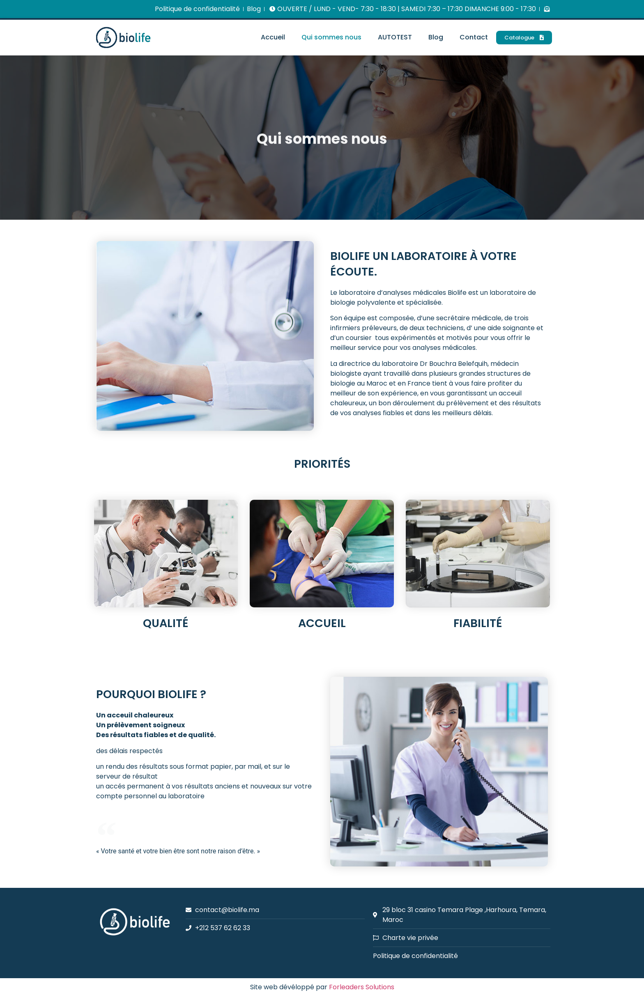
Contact (474, 37)
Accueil (273, 37)
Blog (435, 37)
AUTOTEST (395, 37)
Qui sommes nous (331, 37)
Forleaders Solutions (361, 987)
